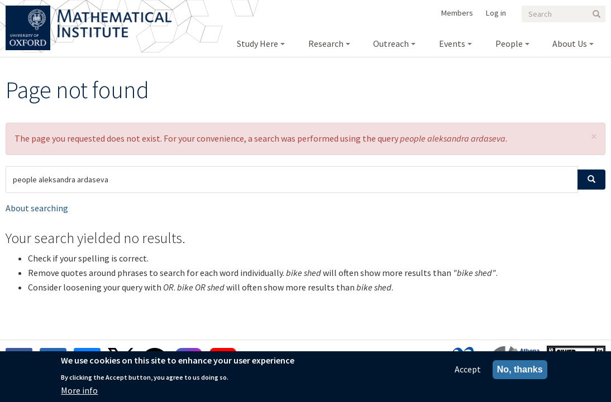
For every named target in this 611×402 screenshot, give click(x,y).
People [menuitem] (509, 43)
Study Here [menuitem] (257, 43)
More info (79, 393)
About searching (37, 208)
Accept (468, 371)
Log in (496, 13)
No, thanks (520, 372)
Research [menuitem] (325, 43)
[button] (594, 136)
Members (457, 13)
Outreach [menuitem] (391, 43)
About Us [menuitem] (569, 43)
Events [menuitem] (452, 43)
